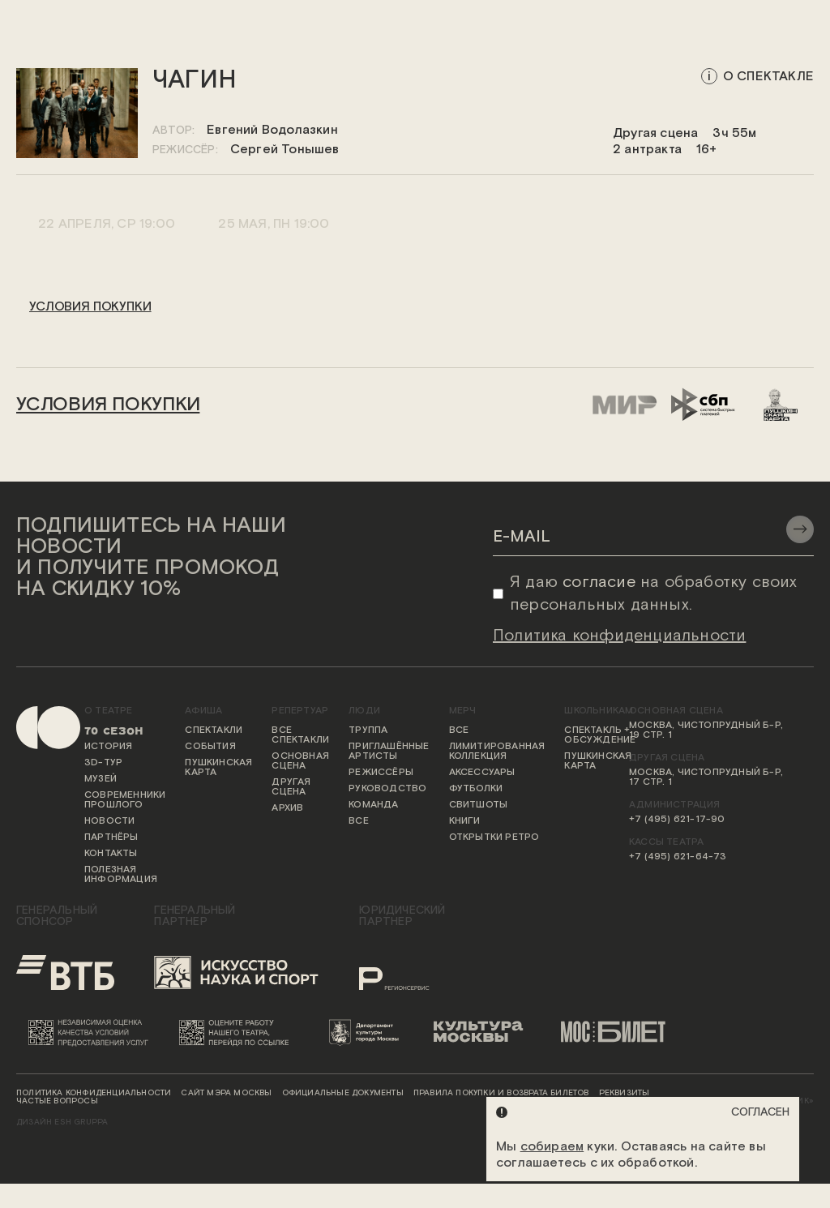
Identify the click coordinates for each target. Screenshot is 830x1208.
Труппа (368, 730)
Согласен (760, 1112)
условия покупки (90, 306)
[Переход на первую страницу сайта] (40, 808)
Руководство (387, 789)
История (108, 747)
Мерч (463, 711)
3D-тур (103, 763)
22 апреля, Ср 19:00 (105, 223)
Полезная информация (120, 875)
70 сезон (114, 730)
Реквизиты (624, 1094)
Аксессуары (482, 772)
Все (359, 821)
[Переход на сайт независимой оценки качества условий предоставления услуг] (91, 1032)
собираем (552, 1146)
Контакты (111, 854)
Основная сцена (300, 761)
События (210, 747)
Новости (109, 821)
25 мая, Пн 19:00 (272, 223)
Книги (465, 821)
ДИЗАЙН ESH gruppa (62, 1123)
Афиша (203, 711)
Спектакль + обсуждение (599, 735)
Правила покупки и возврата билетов (501, 1094)
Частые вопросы (57, 1102)
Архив (287, 808)
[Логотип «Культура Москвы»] (485, 1032)
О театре (108, 711)
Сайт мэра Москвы (226, 1094)
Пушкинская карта (218, 767)
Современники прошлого (124, 800)
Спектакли (213, 730)
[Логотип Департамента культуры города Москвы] (369, 1032)
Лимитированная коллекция (497, 751)
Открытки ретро (494, 837)
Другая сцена (291, 787)
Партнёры (111, 837)
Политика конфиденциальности (93, 1094)
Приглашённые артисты (389, 751)
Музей (100, 779)
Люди (364, 711)
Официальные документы (343, 1094)
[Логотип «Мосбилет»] (620, 1032)
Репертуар (300, 711)
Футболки (476, 789)
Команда (373, 805)
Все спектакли (300, 735)
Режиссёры (381, 772)
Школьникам (598, 711)
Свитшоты (478, 805)
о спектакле (768, 76)
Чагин (194, 80)
